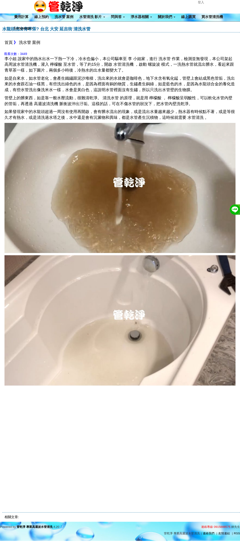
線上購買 (188, 17)
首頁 (8, 42)
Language (23, 28)
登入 (201, 2)
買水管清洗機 (212, 17)
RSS (237, 533)
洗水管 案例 (64, 17)
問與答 (118, 17)
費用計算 (21, 17)
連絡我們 (208, 533)
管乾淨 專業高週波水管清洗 (35, 526)
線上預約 (41, 17)
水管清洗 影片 (92, 17)
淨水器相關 (141, 17)
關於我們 (166, 17)
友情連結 (224, 533)
